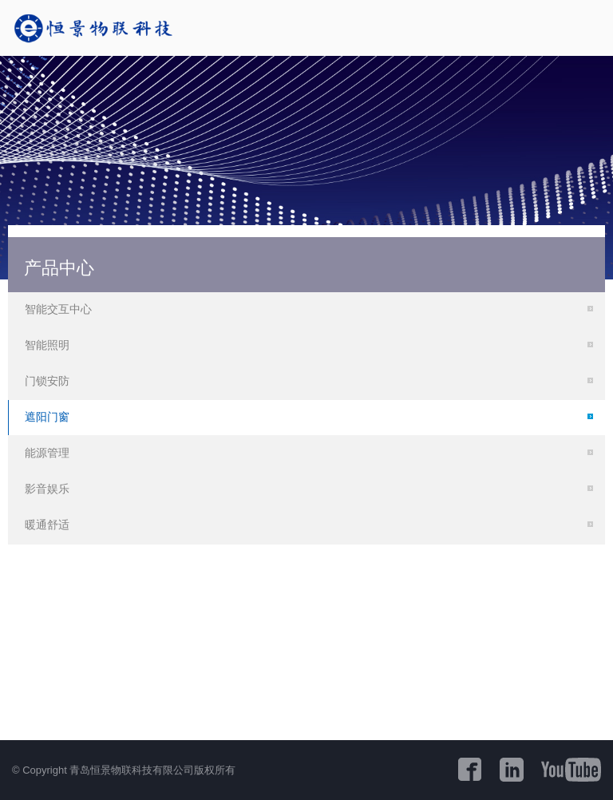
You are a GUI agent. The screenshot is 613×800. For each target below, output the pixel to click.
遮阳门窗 (47, 416)
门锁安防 (47, 380)
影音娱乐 (47, 488)
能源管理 (47, 452)
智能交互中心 (58, 309)
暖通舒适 (47, 524)
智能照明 (47, 345)
